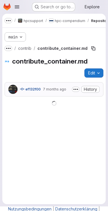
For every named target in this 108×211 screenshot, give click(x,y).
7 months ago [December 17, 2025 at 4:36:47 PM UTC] (54, 89)
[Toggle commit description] (75, 89)
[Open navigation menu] (17, 6)
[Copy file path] (93, 48)
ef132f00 (30, 89)
